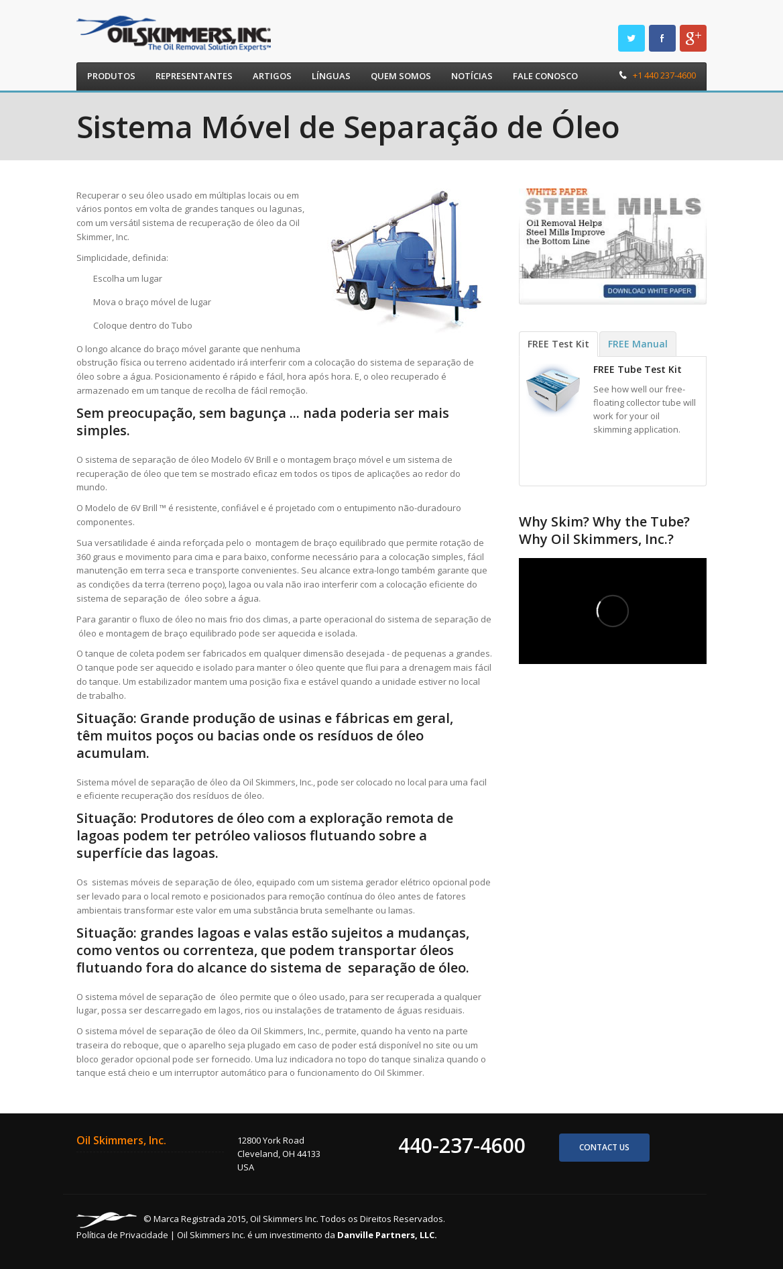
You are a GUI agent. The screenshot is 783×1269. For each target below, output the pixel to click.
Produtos (111, 76)
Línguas (331, 76)
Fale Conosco (545, 76)
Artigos (272, 76)
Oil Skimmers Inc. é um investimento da (307, 1235)
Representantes (194, 76)
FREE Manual (638, 343)
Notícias (472, 76)
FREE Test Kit (558, 343)
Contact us (604, 1147)
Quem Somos (401, 76)
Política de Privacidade (122, 1235)
